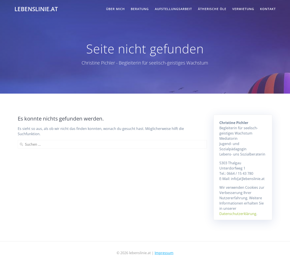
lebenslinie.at (36, 9)
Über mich (115, 9)
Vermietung (243, 9)
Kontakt (268, 9)
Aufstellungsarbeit (173, 9)
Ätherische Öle (212, 9)
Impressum (164, 252)
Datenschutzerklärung (237, 213)
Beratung (140, 9)
